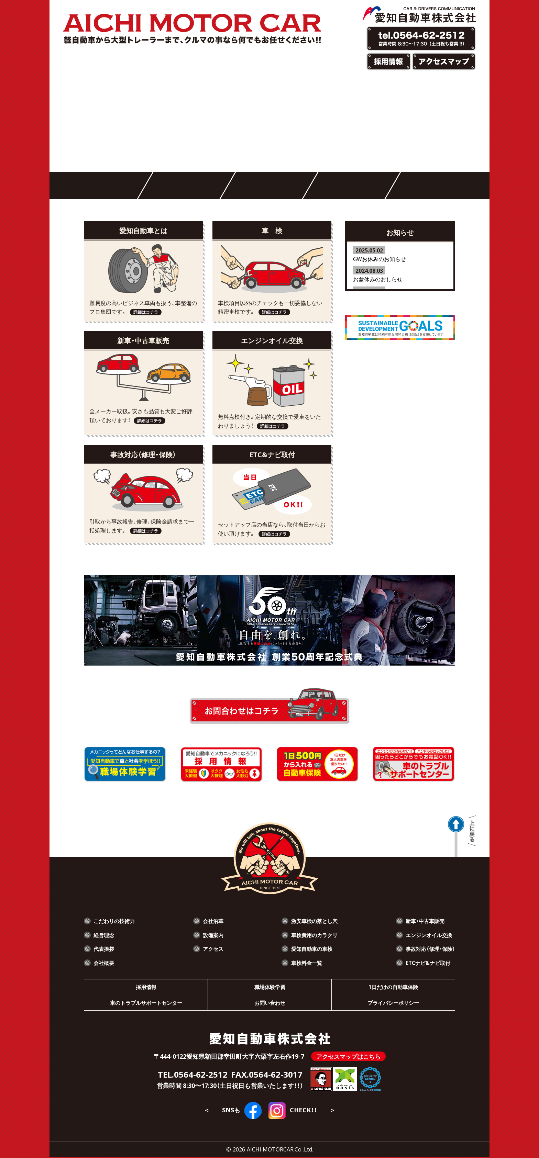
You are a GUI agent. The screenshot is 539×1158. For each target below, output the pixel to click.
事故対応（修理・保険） (429, 948)
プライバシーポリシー (393, 1003)
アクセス (213, 948)
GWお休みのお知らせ (379, 259)
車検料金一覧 (304, 962)
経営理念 (105, 935)
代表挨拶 (105, 948)
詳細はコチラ (145, 312)
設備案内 (213, 935)
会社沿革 (213, 921)
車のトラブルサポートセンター (146, 1003)
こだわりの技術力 (116, 921)
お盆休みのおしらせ (378, 279)
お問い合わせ (269, 1003)
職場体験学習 (269, 987)
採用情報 (146, 987)
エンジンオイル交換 (427, 935)
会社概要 (105, 962)
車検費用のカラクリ (313, 935)
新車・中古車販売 (423, 921)
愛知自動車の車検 (310, 948)
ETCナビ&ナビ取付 (426, 962)
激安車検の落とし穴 (313, 921)
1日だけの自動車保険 (393, 987)
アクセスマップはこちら (348, 1057)
